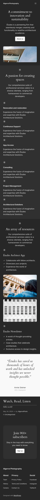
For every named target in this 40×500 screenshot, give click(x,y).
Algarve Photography (11, 3)
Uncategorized (10, 414)
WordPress (17, 495)
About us (20, 39)
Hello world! (7, 407)
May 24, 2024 (8, 411)
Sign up (20, 451)
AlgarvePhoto (23, 411)
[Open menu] (35, 3)
